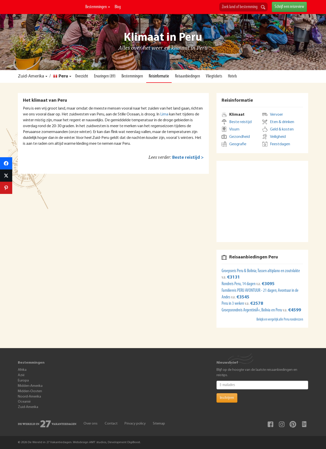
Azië (21, 375)
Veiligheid (278, 137)
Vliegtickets (214, 76)
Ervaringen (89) (105, 76)
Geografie (237, 144)
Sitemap (159, 424)
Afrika (22, 370)
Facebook (270, 424)
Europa (23, 380)
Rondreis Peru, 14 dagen (239, 284)
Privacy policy (135, 424)
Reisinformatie (159, 76)
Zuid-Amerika (31, 76)
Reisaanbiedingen (187, 76)
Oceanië (24, 402)
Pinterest (293, 424)
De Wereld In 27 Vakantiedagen (49, 13)
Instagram (282, 424)
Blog (118, 7)
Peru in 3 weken (233, 303)
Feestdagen (280, 144)
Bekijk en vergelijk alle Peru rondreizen (279, 320)
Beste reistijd (240, 122)
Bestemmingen (97, 7)
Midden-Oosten (30, 391)
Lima (164, 114)
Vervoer (276, 115)
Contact (111, 424)
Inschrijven (227, 398)
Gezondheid (239, 137)
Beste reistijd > (188, 157)
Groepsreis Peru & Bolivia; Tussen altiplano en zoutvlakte (261, 271)
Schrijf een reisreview (289, 6)
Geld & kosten (282, 129)
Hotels (232, 76)
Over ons (91, 424)
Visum (234, 129)
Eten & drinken (282, 122)
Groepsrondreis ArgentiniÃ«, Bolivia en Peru (252, 310)
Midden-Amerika (30, 386)
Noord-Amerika (29, 397)
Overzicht (81, 76)
